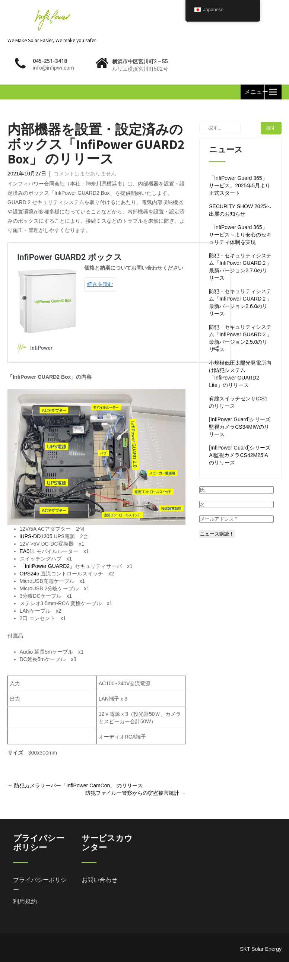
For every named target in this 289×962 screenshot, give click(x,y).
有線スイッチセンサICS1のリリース (238, 402)
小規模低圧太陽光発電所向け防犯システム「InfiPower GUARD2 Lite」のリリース (240, 374)
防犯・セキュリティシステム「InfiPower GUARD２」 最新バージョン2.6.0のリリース (240, 302)
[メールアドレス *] (236, 519)
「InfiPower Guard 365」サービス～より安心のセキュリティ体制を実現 (240, 234)
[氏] (236, 489)
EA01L (27, 551)
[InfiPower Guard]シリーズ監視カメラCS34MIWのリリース (239, 426)
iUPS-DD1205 (36, 536)
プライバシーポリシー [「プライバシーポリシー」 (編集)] (40, 884)
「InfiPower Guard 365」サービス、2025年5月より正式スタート (239, 185)
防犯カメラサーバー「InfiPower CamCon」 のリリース (75, 785)
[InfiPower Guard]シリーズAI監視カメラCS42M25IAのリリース (239, 455)
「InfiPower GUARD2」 (47, 566)
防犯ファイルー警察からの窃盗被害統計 (135, 793)
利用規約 (25, 901)
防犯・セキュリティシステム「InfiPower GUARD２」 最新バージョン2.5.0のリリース (240, 338)
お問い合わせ (99, 880)
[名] (236, 504)
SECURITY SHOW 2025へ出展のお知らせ (240, 210)
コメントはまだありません (85, 174)
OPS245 (29, 574)
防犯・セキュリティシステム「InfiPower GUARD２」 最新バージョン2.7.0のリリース (240, 267)
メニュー (256, 91)
